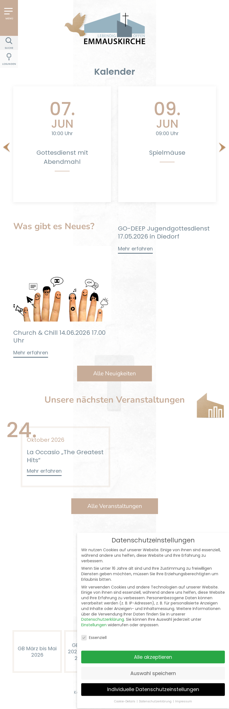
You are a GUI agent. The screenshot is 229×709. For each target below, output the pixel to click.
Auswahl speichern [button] (153, 644)
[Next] (222, 147)
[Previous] (6, 147)
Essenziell (94, 609)
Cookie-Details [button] (125, 673)
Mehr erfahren (30, 352)
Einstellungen (94, 596)
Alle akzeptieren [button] (153, 628)
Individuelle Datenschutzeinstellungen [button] (153, 660)
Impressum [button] (183, 673)
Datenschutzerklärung (102, 590)
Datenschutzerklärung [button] (155, 673)
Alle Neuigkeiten (114, 373)
